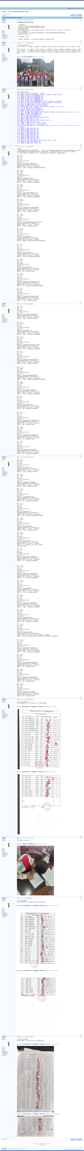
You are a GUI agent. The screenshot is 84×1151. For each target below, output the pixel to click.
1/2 (5, 15)
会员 (77, 8)
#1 (80, 19)
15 (2, 15)
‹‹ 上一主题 (4, 14)
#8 (80, 837)
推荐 (76, 17)
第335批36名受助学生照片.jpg (28, 56)
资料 (27, 20)
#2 (80, 42)
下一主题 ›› (9, 14)
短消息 (32, 20)
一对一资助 (9, 11)
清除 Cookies (66, 1149)
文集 (29, 20)
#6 (80, 457)
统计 (79, 8)
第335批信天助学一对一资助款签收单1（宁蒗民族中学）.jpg (34, 706)
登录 (74, 8)
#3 (80, 89)
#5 (80, 303)
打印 (74, 17)
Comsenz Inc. (24, 1148)
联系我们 (72, 1149)
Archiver (80, 1149)
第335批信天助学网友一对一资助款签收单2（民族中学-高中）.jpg (35, 970)
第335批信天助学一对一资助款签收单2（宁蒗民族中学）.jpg (34, 771)
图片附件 (20, 56)
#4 (80, 146)
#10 (80, 1036)
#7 (80, 699)
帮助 (82, 8)
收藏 (81, 17)
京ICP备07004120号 (42, 1145)
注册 (72, 8)
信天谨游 (3, 11)
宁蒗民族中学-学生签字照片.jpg (28, 843)
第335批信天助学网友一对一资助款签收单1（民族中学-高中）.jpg (35, 905)
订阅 (79, 17)
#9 (80, 898)
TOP (80, 1147)
